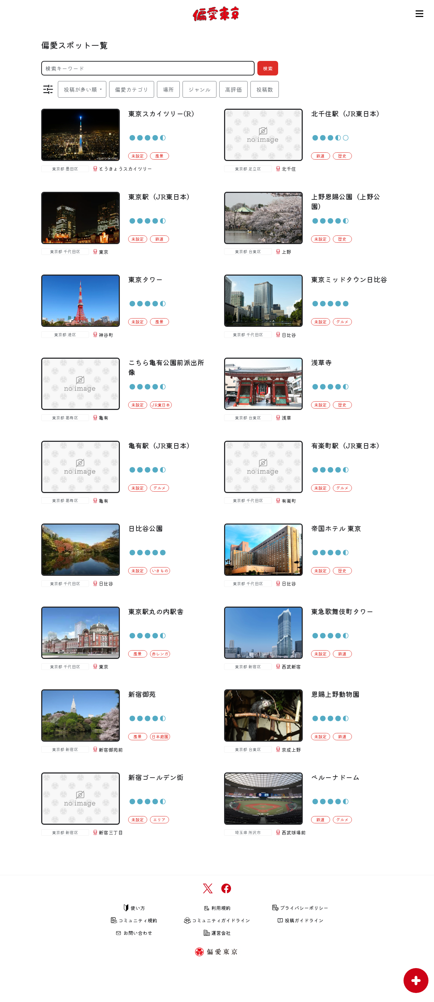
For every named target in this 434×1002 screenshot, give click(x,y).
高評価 (233, 89)
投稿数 (264, 89)
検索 (268, 68)
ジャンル (199, 89)
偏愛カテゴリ (131, 89)
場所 (168, 89)
